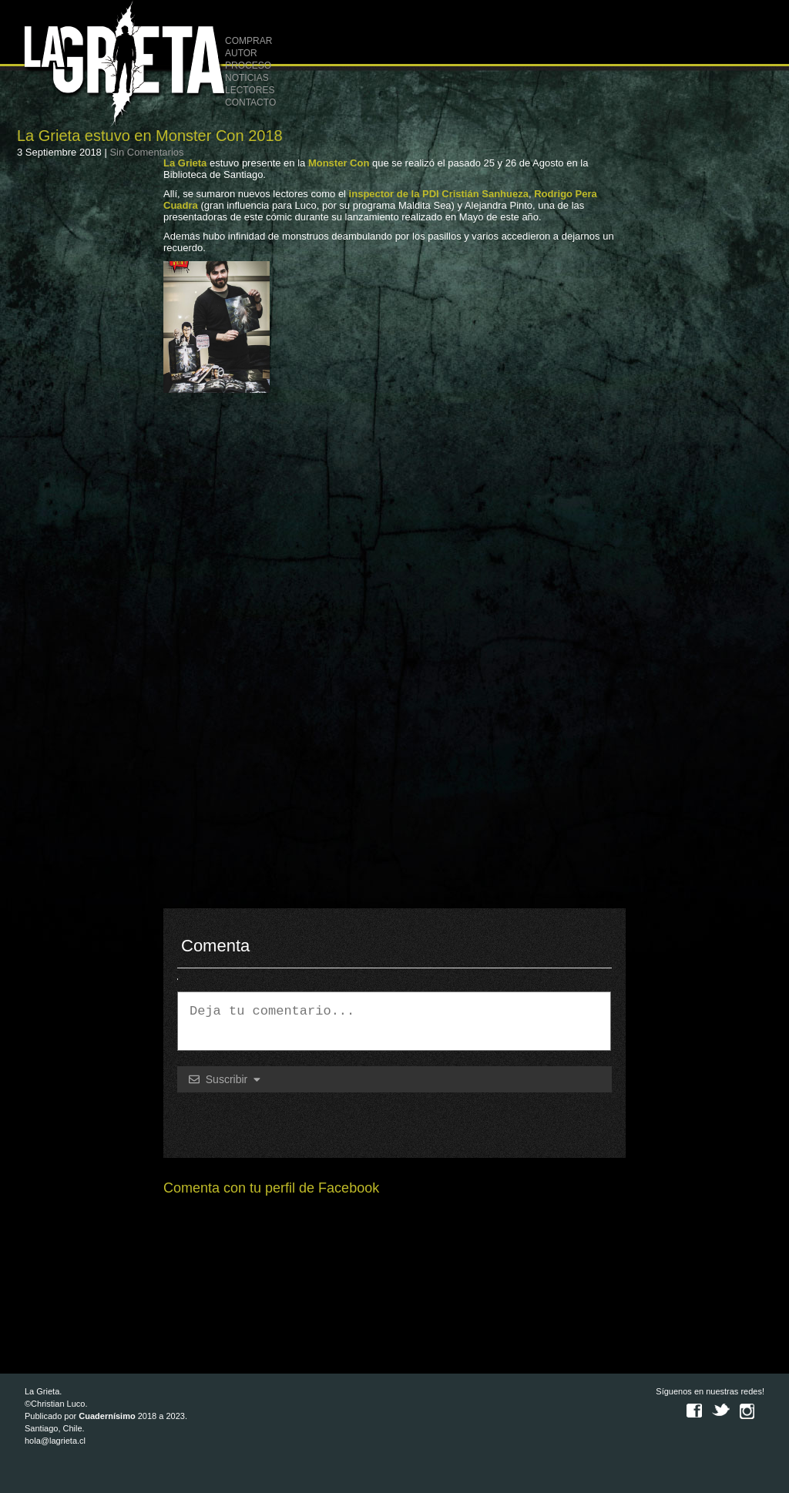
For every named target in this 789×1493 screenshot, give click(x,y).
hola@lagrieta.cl (55, 1440)
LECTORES (249, 90)
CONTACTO (250, 102)
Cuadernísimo (107, 1416)
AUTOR (241, 53)
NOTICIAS (247, 77)
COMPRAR (248, 40)
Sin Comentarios (146, 152)
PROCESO (248, 65)
